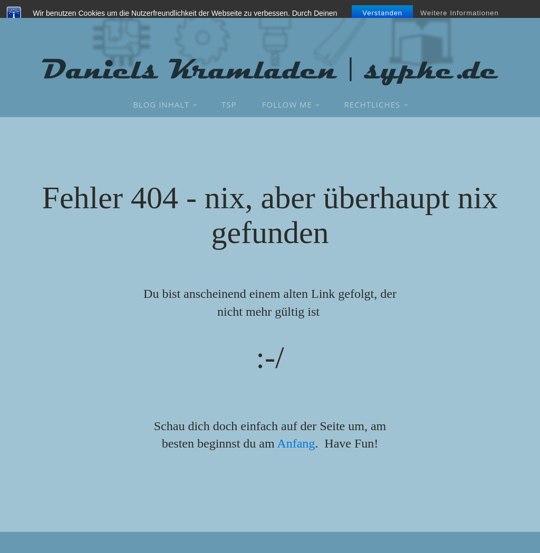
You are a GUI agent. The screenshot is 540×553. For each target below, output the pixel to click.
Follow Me (287, 104)
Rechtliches (372, 104)
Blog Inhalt (161, 104)
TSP (229, 104)
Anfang (296, 443)
